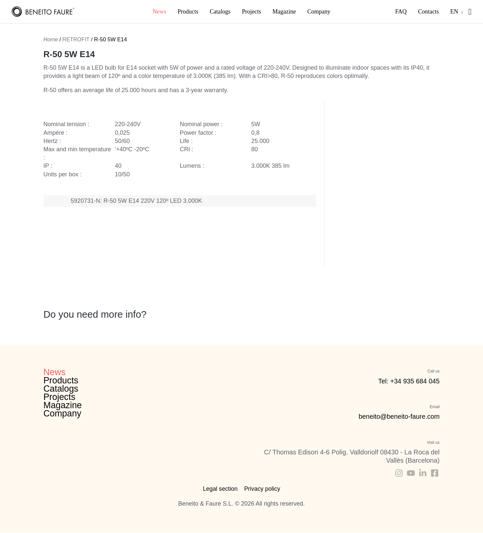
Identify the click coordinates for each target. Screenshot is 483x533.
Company (63, 414)
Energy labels (189, 252)
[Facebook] (435, 473)
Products (61, 381)
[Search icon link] (469, 11)
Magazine (63, 405)
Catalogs (61, 389)
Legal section (220, 488)
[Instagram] (399, 473)
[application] (463, 11)
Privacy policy (262, 488)
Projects (60, 397)
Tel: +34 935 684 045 (408, 381)
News (55, 372)
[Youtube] (411, 473)
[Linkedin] (423, 473)
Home (51, 39)
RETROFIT (75, 39)
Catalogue (170, 250)
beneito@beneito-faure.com (398, 416)
